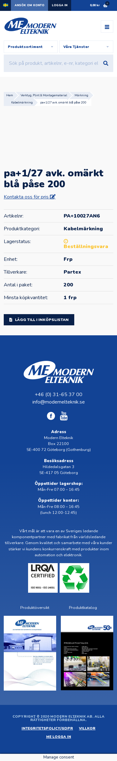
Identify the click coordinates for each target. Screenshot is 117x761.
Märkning (81, 95)
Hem (9, 95)
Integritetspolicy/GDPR (47, 728)
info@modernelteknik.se (58, 402)
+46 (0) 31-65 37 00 (58, 394)
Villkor (87, 728)
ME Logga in (58, 737)
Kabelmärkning (22, 102)
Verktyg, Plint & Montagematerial (44, 95)
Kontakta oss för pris (27, 197)
